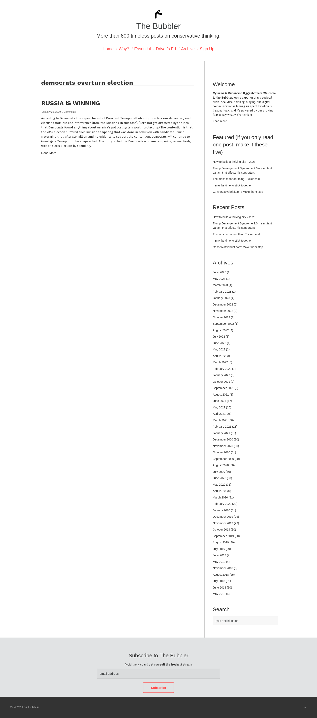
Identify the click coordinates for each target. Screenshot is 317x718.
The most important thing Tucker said (236, 179)
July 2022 (219, 336)
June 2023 (219, 272)
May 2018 (219, 593)
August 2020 (221, 465)
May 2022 (219, 349)
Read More (48, 153)
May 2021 (219, 407)
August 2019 (221, 542)
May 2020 (219, 484)
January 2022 (221, 375)
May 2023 (219, 278)
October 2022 (221, 317)
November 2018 (223, 568)
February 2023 (222, 291)
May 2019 (219, 561)
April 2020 (219, 491)
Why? (124, 49)
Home (108, 49)
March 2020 (220, 497)
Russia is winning (70, 103)
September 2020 (223, 458)
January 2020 (221, 510)
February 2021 (222, 426)
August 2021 (221, 394)
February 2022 (222, 368)
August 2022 (221, 330)
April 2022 (219, 356)
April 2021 (219, 413)
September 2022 (223, 323)
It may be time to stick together (232, 185)
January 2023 (221, 298)
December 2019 (223, 516)
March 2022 (220, 362)
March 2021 (220, 420)
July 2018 (219, 581)
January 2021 (221, 433)
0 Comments (69, 111)
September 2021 (223, 388)
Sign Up (207, 49)
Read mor (222, 121)
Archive (188, 49)
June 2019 (219, 555)
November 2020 (223, 446)
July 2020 (219, 471)
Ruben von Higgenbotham (245, 93)
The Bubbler (158, 26)
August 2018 (221, 574)
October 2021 (221, 381)
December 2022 (223, 304)
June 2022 (219, 343)
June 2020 (219, 478)
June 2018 (219, 587)
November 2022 (223, 310)
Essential (142, 49)
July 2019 (219, 549)
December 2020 (223, 439)
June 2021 (219, 400)
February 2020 (222, 503)
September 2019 (223, 536)
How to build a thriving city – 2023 (234, 161)
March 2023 (220, 285)
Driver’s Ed (166, 49)
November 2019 (223, 523)
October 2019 (221, 529)
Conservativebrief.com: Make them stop (238, 191)
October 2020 (221, 452)
